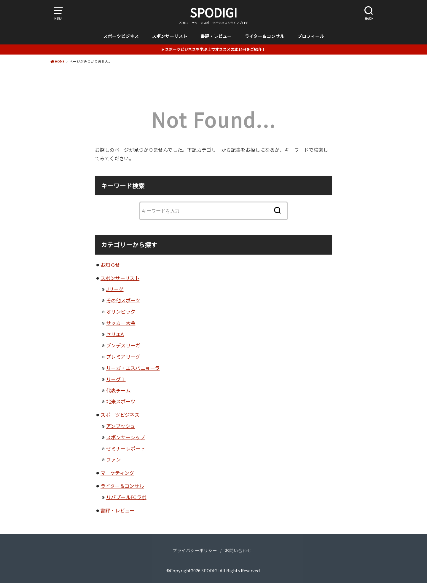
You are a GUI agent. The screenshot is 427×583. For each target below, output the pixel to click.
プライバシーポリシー (195, 550)
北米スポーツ (120, 401)
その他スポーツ (123, 300)
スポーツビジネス (121, 36)
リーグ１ (116, 379)
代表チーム (118, 390)
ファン (113, 459)
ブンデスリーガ (123, 345)
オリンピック (120, 311)
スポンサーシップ (125, 437)
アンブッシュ (120, 425)
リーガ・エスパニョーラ (133, 367)
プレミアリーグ (123, 356)
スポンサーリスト (169, 36)
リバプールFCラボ (126, 497)
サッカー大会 (120, 322)
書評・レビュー (216, 36)
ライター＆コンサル (264, 36)
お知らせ (110, 264)
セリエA (115, 334)
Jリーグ (115, 289)
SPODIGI (213, 12)
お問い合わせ (238, 550)
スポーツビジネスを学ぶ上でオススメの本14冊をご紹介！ (215, 49)
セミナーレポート (125, 448)
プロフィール (310, 36)
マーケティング (117, 472)
